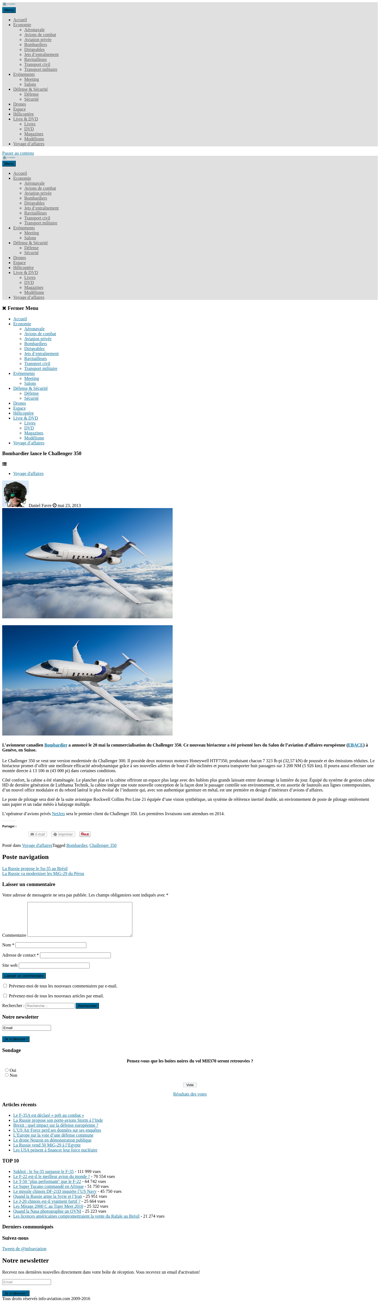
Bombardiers (35, 44)
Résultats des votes (190, 1100)
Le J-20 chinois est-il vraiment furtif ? (46, 1208)
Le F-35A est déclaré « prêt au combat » (48, 1122)
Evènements (24, 74)
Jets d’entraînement (41, 54)
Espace (19, 109)
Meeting (31, 79)
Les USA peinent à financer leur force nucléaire (55, 1156)
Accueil (20, 19)
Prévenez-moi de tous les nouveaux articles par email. (56, 1002)
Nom (8, 951)
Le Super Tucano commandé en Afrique (48, 1193)
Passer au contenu (18, 153)
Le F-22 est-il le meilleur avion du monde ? (51, 1183)
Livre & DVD (25, 119)
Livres (30, 124)
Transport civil (37, 64)
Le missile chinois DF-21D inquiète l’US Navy (55, 1198)
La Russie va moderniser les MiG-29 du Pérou (43, 873)
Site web (10, 972)
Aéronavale (34, 29)
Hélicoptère (23, 114)
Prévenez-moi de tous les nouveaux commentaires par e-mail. (63, 992)
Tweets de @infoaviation (24, 1255)
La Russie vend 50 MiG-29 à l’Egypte (47, 1151)
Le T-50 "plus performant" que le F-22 (47, 1188)
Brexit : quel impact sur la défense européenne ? (55, 1131)
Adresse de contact (20, 961)
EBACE (355, 745)
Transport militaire (40, 69)
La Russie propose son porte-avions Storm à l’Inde (58, 1126)
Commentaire (14, 941)
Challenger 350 (103, 845)
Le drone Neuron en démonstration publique (52, 1146)
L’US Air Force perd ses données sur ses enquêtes (57, 1136)
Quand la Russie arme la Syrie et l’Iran (47, 1203)
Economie (22, 24)
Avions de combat (40, 34)
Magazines (33, 133)
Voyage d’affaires (28, 143)
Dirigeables (34, 49)
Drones (19, 104)
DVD (29, 129)
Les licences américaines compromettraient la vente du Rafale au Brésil (76, 1222)
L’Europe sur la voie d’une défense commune (53, 1141)
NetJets (58, 813)
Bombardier (55, 745)
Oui (13, 1077)
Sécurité (31, 99)
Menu (9, 10)
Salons (30, 84)
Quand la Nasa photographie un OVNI (47, 1217)
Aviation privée (38, 39)
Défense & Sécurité (30, 89)
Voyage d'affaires (28, 473)
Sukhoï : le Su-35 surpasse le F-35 (43, 1178)
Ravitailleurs (35, 59)
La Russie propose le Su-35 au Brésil (35, 868)
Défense (31, 94)
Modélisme (34, 138)
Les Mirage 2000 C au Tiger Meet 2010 (48, 1212)
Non (13, 1082)
